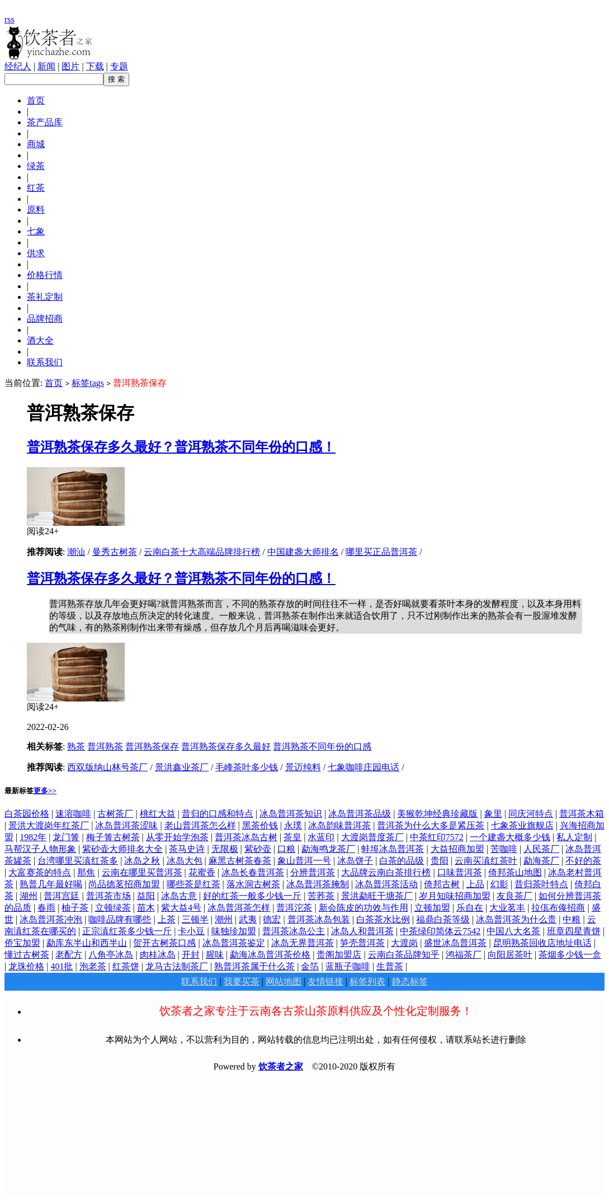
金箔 (310, 966)
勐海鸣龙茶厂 (328, 849)
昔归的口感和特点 (217, 813)
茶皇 (292, 837)
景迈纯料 (303, 767)
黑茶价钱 (260, 825)
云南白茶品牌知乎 (404, 954)
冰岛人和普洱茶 (362, 931)
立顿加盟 (432, 907)
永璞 (293, 825)
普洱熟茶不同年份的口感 (322, 746)
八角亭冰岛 (110, 954)
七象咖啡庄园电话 (363, 767)
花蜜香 (201, 872)
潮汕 (76, 552)
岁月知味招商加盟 (454, 896)
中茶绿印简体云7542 (440, 931)
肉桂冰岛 (158, 954)
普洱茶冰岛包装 (318, 919)
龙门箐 (66, 837)
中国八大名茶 (513, 931)
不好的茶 (583, 860)
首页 (54, 383)
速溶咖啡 (73, 813)
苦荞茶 (321, 896)
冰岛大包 (184, 860)
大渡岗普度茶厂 (372, 837)
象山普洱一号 (304, 860)
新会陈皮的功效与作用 (363, 907)
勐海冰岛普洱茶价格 (270, 954)
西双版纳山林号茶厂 (107, 767)
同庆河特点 (530, 813)
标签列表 (367, 981)
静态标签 (410, 981)
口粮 (286, 849)
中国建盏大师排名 (303, 552)
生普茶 (389, 966)
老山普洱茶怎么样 (200, 825)
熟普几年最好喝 (51, 884)
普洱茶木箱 (581, 813)
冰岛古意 (179, 896)
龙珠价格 (26, 966)
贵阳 (440, 860)
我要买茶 (241, 981)
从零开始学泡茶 (177, 837)
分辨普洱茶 (312, 872)
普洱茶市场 (108, 896)
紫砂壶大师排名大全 (122, 849)
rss (9, 19)
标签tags (88, 383)
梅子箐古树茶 (113, 837)
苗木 (146, 907)
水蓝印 (321, 837)
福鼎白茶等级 (443, 919)
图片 (70, 66)
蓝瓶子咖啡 (347, 966)
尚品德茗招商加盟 (124, 884)
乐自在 (469, 907)
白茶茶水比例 (383, 919)
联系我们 (199, 981)
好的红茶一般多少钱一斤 (252, 896)
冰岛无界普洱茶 (302, 943)
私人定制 (574, 837)
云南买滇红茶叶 (486, 860)
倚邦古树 (442, 884)
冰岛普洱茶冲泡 (51, 919)
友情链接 (325, 981)
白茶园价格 (26, 813)
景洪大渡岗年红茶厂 (48, 825)
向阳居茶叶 (510, 954)
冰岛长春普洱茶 (252, 872)
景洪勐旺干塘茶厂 (377, 896)
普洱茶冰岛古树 (246, 837)
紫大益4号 (181, 907)
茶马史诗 (187, 849)
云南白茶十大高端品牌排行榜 (202, 552)
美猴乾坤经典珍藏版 (437, 813)
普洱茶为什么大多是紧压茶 (430, 825)
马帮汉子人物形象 (40, 849)
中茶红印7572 (437, 837)
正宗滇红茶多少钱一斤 (127, 931)
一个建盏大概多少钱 (510, 837)
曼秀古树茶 (114, 552)
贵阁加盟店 (339, 954)
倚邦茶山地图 (515, 872)
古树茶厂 (115, 813)
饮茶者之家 (280, 1066)
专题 (119, 66)
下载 (95, 66)
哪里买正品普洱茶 (381, 552)
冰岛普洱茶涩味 (126, 825)
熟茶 (76, 746)
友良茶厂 (514, 896)
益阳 (146, 896)
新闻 (46, 66)
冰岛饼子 (355, 860)
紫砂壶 (257, 849)
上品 (475, 884)
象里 (493, 813)
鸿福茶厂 (463, 954)
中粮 (571, 919)
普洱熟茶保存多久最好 (226, 746)
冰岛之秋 (142, 860)
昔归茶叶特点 (541, 884)
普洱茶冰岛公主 (293, 931)
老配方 (68, 954)
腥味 (215, 954)
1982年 (33, 837)
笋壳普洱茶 (362, 943)
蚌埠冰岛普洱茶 (392, 849)
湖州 (28, 896)
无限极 (224, 849)
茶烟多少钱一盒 (570, 954)
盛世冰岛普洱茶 (455, 943)
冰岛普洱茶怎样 (238, 907)
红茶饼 (125, 966)
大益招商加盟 (457, 849)
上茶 (167, 919)
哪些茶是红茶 (193, 884)
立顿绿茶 (113, 907)
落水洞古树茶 (253, 884)
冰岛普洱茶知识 (290, 813)
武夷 (248, 919)
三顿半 (195, 919)
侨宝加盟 (22, 943)
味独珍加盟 (233, 931)
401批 (61, 966)
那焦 (86, 872)
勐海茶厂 (541, 860)
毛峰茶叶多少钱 (246, 767)
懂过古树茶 (26, 954)
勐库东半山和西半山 (86, 943)
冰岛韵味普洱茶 (339, 825)
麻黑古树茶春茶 (240, 860)
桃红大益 (158, 813)
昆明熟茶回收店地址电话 (542, 943)
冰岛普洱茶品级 (359, 813)
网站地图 (283, 981)
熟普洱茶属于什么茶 (254, 966)
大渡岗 (404, 943)
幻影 (499, 884)
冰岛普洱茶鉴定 (233, 943)
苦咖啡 (503, 849)
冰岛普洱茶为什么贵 (516, 919)
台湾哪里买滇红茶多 (77, 860)
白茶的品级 (401, 860)
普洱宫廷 (61, 896)
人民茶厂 (541, 849)
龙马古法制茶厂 (176, 966)
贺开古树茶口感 (164, 943)
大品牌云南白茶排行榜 (386, 872)
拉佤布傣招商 (558, 907)
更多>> (45, 790)
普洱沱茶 (294, 907)
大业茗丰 (507, 907)
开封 (191, 954)
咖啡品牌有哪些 (119, 919)
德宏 (272, 919)
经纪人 (17, 66)
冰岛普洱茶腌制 (317, 884)
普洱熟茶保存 (152, 746)
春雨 (46, 907)
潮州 (224, 919)
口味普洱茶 (459, 872)
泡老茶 (92, 966)
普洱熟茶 (105, 746)
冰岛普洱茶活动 (386, 884)
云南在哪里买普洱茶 (142, 872)
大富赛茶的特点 (39, 872)
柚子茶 (75, 907)
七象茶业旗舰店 (522, 825)
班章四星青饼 (574, 931)
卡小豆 (191, 931)
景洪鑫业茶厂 (182, 767)
